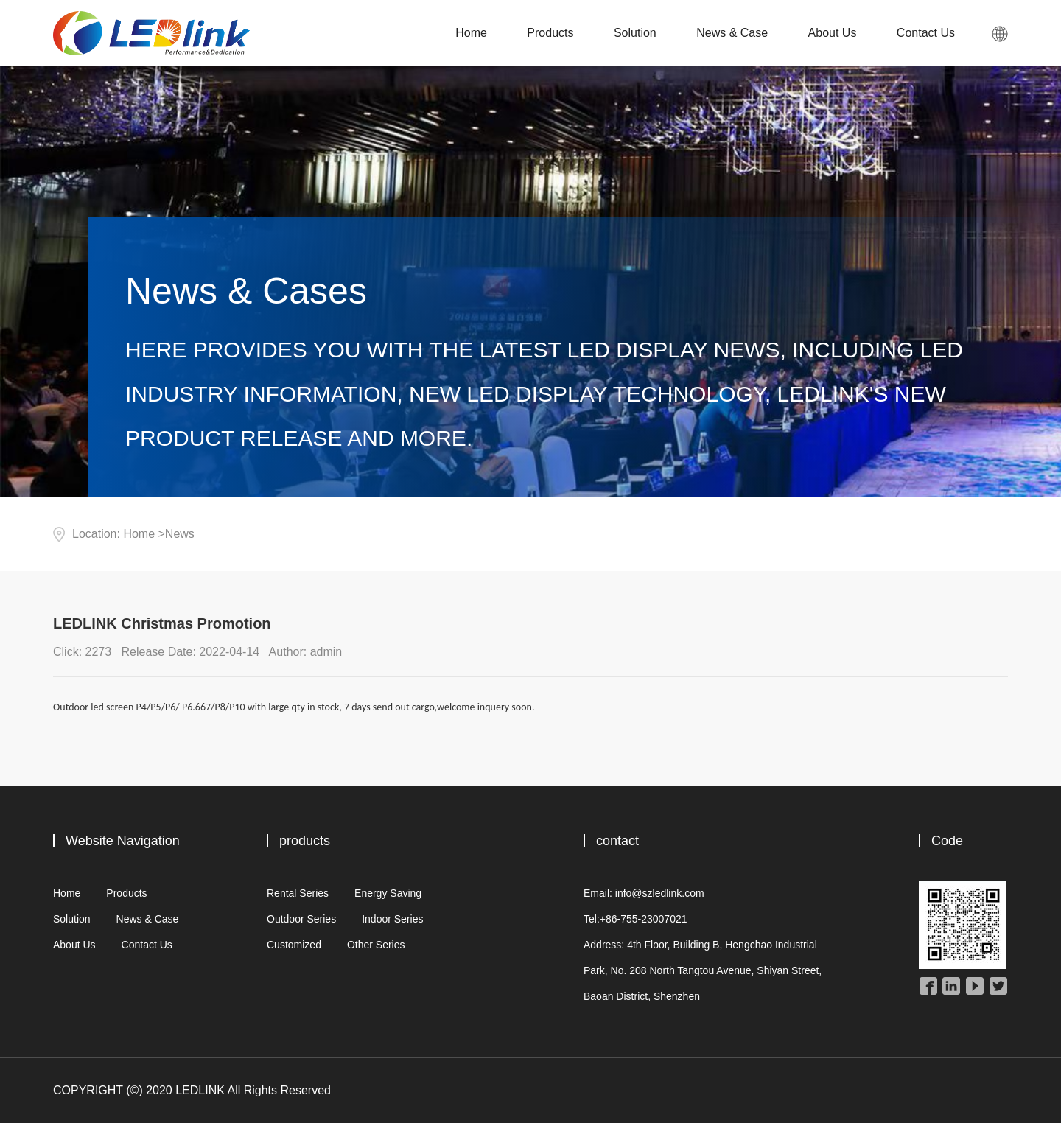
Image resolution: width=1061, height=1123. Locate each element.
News (180, 534)
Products (550, 33)
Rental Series (298, 893)
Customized (294, 945)
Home (471, 33)
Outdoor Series (301, 919)
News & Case (732, 33)
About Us (832, 33)
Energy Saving (387, 893)
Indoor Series (392, 919)
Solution (635, 33)
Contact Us (926, 33)
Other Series (376, 945)
